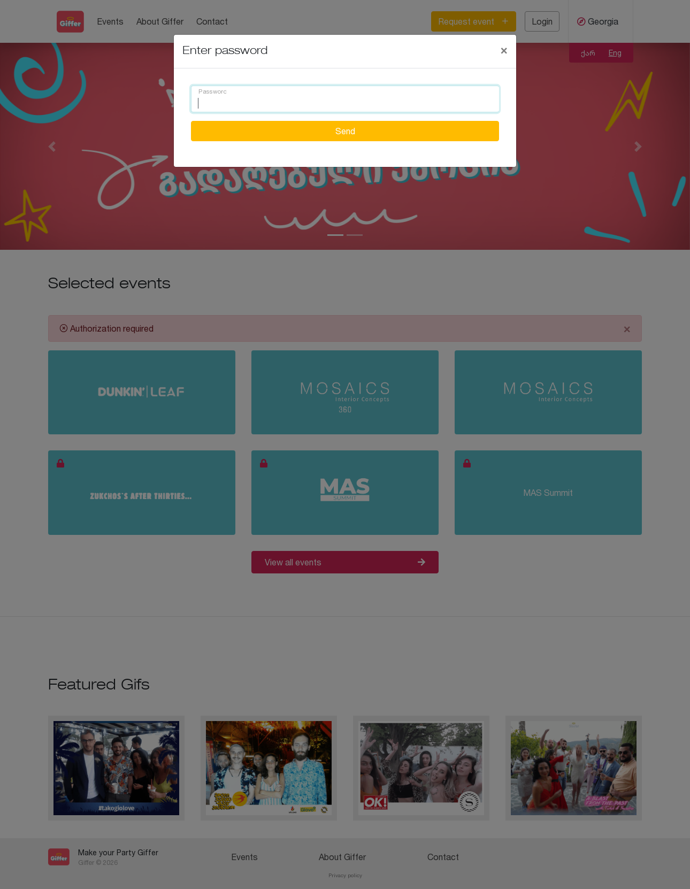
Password (212, 92)
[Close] (504, 50)
